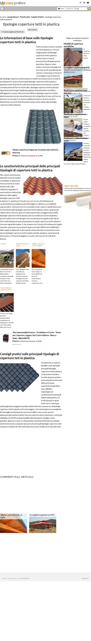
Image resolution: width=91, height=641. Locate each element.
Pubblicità (85, 578)
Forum (61, 8)
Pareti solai (25, 17)
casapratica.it (13, 17)
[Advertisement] (24, 14)
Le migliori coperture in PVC (42, 515)
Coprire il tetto (37, 17)
